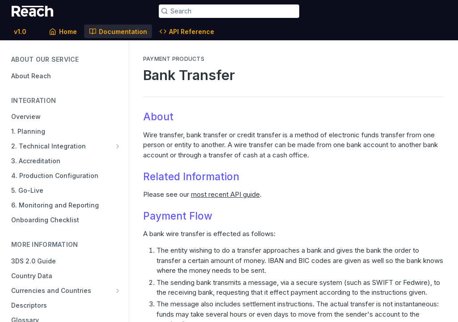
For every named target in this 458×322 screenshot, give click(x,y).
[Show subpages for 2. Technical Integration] (117, 146)
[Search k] (229, 11)
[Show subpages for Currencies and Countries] (117, 290)
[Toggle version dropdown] (25, 31)
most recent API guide (225, 194)
